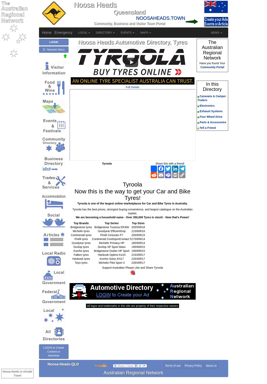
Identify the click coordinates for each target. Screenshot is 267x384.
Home (47, 33)
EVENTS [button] (127, 32)
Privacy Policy (193, 365)
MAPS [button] (145, 32)
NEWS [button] (216, 32)
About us (211, 365)
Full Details (132, 87)
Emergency (64, 33)
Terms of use (173, 365)
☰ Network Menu (54, 49)
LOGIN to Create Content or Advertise (53, 351)
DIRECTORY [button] (105, 32)
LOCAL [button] (84, 32)
